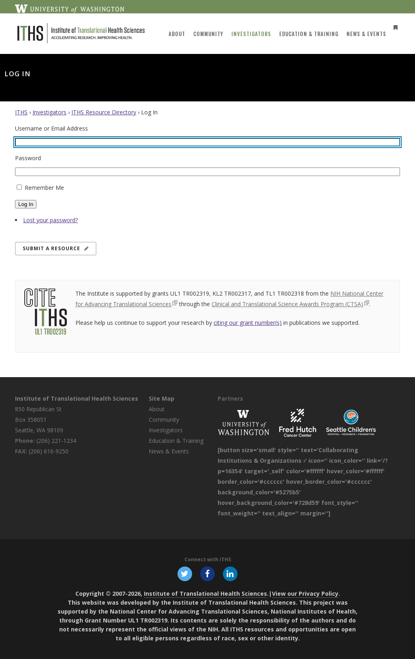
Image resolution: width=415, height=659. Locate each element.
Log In (25, 204)
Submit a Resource (56, 248)
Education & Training (176, 440)
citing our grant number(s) (248, 322)
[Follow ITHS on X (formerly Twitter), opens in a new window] (185, 573)
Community (164, 419)
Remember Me (44, 187)
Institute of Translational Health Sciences (76, 398)
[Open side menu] (393, 27)
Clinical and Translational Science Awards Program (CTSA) (287, 304)
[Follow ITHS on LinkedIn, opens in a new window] (230, 573)
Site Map (161, 398)
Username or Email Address (51, 128)
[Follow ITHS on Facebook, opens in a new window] (207, 573)
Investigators (49, 112)
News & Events (169, 451)
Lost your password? (50, 220)
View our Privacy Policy (305, 593)
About (157, 409)
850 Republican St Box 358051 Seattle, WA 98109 (39, 419)
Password (28, 158)
